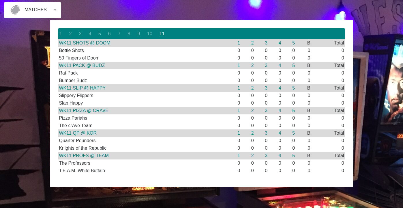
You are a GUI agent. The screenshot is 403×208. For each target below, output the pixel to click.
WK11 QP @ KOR (78, 133)
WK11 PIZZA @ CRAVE (83, 110)
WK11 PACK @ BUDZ (82, 65)
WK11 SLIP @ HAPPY (82, 88)
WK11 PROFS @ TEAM (83, 155)
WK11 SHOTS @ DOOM (84, 42)
